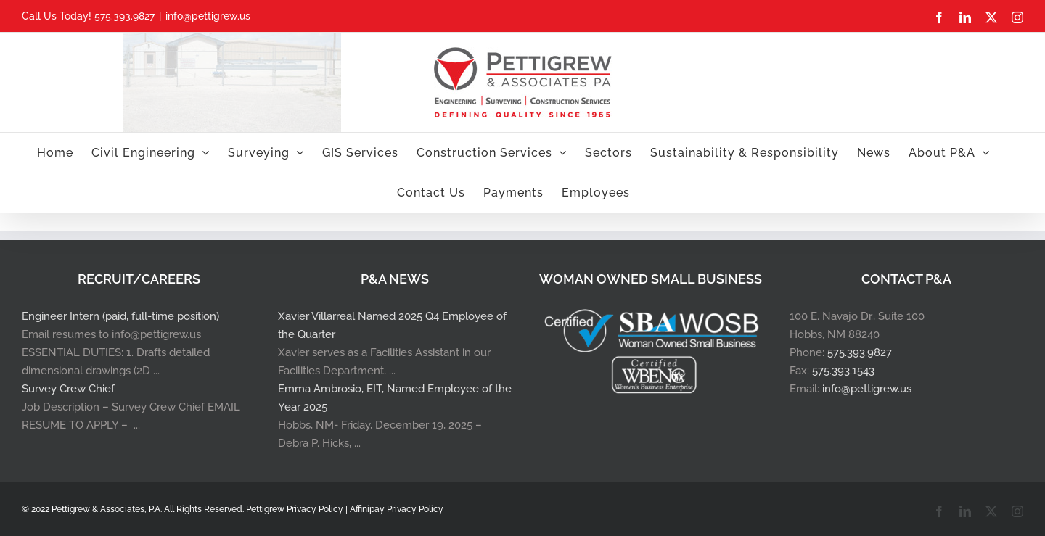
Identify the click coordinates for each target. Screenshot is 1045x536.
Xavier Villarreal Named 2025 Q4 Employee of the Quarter (392, 325)
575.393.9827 (859, 352)
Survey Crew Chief (68, 388)
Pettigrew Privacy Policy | (298, 509)
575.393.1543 (843, 370)
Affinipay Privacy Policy (396, 509)
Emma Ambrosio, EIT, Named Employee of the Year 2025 (395, 397)
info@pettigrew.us (207, 16)
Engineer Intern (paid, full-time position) (120, 316)
